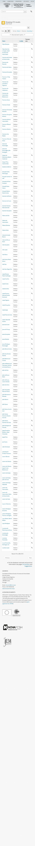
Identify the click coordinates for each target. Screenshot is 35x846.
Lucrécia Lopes (5, 548)
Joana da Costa (5, 324)
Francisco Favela (6, 105)
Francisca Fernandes (7, 72)
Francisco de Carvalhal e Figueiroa (5, 83)
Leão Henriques (6, 447)
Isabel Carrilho (5, 279)
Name (3, 41)
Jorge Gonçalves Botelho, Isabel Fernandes (6, 432)
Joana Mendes (5, 339)
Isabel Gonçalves (6, 305)
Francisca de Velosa (6, 67)
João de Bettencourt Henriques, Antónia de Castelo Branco (7, 365)
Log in (32, 1)
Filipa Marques (5, 44)
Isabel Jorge (5, 310)
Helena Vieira (5, 230)
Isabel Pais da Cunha (7, 315)
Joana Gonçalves (6, 334)
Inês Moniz (4, 254)
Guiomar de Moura (6, 196)
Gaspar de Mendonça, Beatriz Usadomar (6, 157)
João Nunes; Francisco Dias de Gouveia (6, 415)
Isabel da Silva (5, 288)
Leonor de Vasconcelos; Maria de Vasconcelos (6, 494)
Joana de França (6, 329)
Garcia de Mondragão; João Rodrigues (6, 150)
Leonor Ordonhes (6, 504)
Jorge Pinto (4, 437)
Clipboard (31, 12)
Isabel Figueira (5, 300)
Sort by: (15, 31)
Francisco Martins (6, 129)
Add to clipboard (32, 44)
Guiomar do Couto (6, 201)
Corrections (10, 1)
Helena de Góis (5, 215)
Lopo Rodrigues (6, 523)
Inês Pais (4, 264)
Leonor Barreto (6, 456)
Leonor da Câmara (6, 461)
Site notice (26, 1)
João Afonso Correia (7, 349)
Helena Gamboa (6, 225)
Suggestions (18, 1)
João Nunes (5, 404)
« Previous (7, 558)
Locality (21, 41)
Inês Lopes (4, 249)
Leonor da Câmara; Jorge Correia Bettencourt (6, 468)
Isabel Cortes (5, 284)
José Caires (4, 442)
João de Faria (5, 370)
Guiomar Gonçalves (7, 210)
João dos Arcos (5, 385)
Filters (5, 18)
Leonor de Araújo (6, 473)
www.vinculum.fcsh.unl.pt (8, 588)
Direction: (24, 31)
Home (4, 1)
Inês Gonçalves (5, 245)
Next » (30, 558)
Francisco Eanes (6, 100)
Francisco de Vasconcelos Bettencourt (5, 95)
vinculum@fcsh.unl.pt (10, 585)
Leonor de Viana (6, 499)
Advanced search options (17, 34)
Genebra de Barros (6, 167)
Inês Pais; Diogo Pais (7, 269)
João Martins (5, 399)
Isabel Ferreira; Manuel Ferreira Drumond (6, 295)
